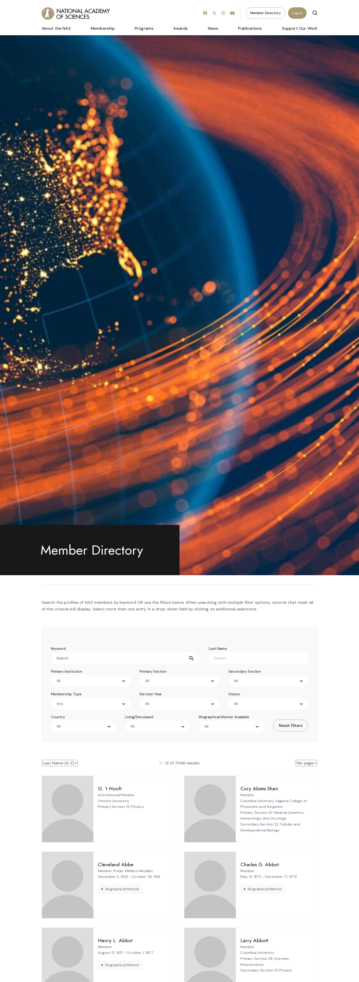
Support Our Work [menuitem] (300, 28)
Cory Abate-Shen (248, 788)
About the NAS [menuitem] (56, 28)
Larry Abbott (243, 940)
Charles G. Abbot (248, 864)
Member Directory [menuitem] (265, 13)
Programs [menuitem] (144, 28)
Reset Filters (290, 725)
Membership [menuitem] (103, 28)
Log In (297, 13)
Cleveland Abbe (104, 864)
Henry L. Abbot (104, 940)
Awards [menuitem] (180, 28)
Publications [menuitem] (250, 28)
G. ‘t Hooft (98, 788)
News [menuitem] (213, 28)
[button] (315, 13)
